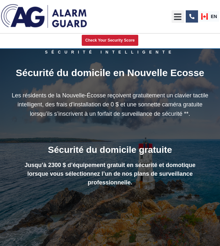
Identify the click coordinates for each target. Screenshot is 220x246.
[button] (178, 16)
